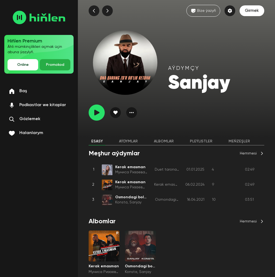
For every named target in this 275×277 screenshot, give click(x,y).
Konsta (121, 202)
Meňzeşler (239, 141)
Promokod (55, 65)
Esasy (97, 141)
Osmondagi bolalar (172, 200)
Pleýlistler (201, 141)
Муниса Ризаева (130, 172)
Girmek (252, 11)
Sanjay (135, 202)
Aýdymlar (128, 141)
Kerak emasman (168, 184)
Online (23, 65)
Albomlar (164, 141)
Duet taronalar (168, 169)
